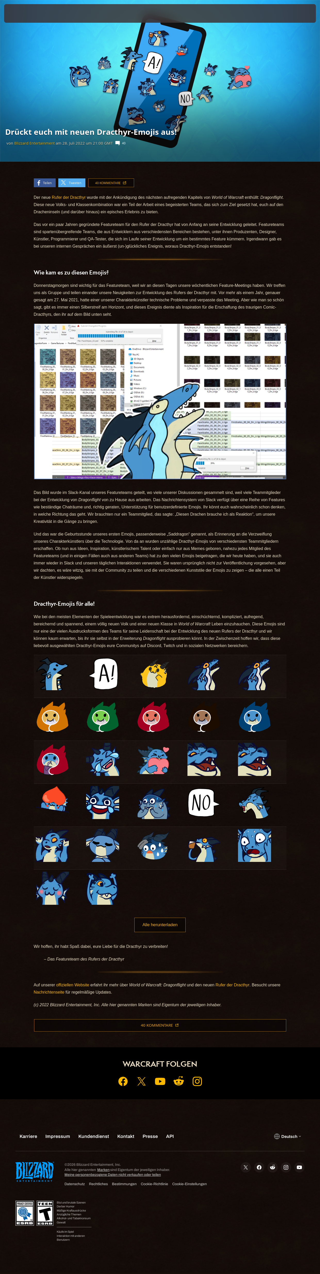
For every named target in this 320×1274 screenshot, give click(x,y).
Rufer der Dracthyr (69, 197)
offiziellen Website (72, 986)
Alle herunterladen (160, 925)
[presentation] (20, 13)
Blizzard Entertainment (34, 143)
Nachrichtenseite (49, 993)
